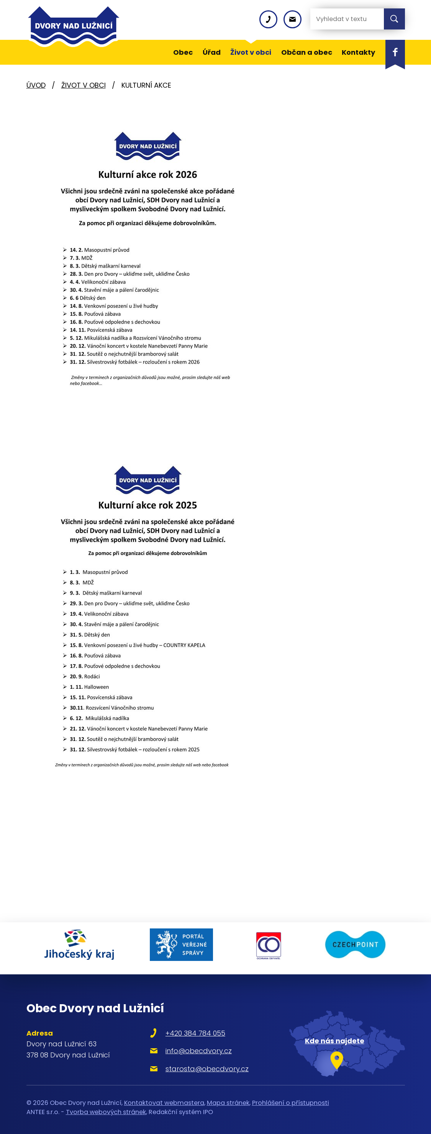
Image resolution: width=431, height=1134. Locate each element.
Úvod (36, 85)
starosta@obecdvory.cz (197, 1064)
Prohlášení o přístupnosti (290, 1098)
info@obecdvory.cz (189, 1046)
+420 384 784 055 (186, 1028)
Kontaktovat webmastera (164, 1098)
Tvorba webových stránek (106, 1107)
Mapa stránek (228, 1098)
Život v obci (83, 85)
